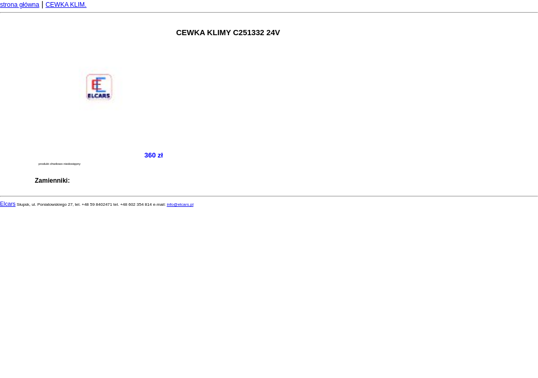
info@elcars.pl (180, 204)
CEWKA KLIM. (66, 4)
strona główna (19, 4)
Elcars (8, 204)
